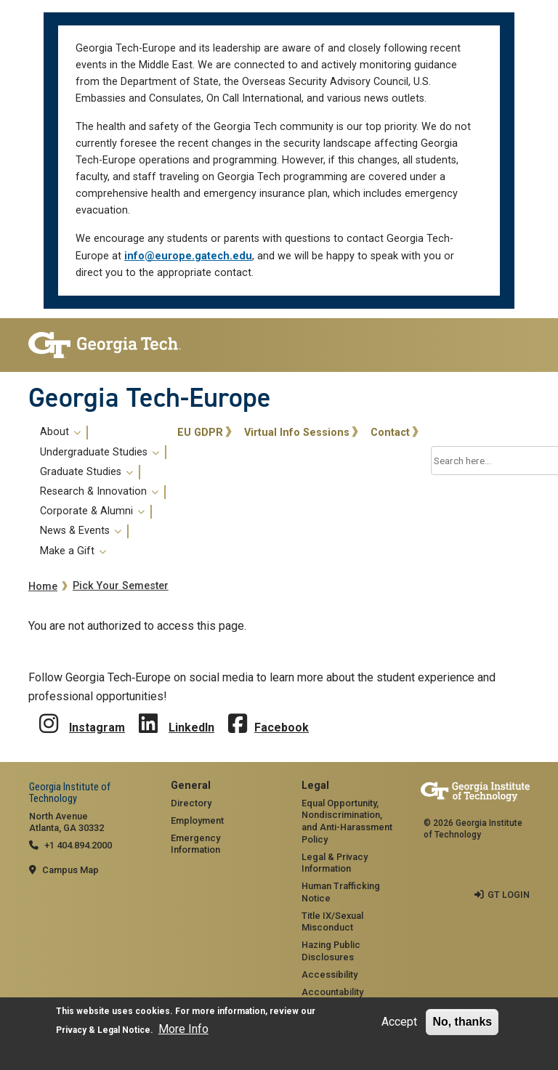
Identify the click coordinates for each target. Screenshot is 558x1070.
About (60, 432)
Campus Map (70, 869)
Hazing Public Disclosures (331, 950)
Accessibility (329, 974)
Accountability (332, 991)
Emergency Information (195, 844)
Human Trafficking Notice (341, 892)
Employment (197, 820)
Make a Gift (73, 551)
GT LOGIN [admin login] (509, 894)
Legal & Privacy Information (335, 863)
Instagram (97, 727)
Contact (390, 432)
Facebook (281, 727)
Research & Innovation (99, 492)
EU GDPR (200, 432)
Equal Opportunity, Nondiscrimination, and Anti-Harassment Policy (347, 821)
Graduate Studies (86, 472)
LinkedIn (191, 727)
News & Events (80, 531)
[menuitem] (100, 492)
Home (42, 586)
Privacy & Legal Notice (103, 1030)
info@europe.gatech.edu (188, 256)
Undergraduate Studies (99, 452)
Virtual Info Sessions (296, 432)
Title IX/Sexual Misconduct (332, 921)
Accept (399, 1022)
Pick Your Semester (121, 586)
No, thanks (462, 1022)
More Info (183, 1029)
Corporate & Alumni (92, 511)
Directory (191, 803)
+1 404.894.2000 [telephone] (78, 845)
